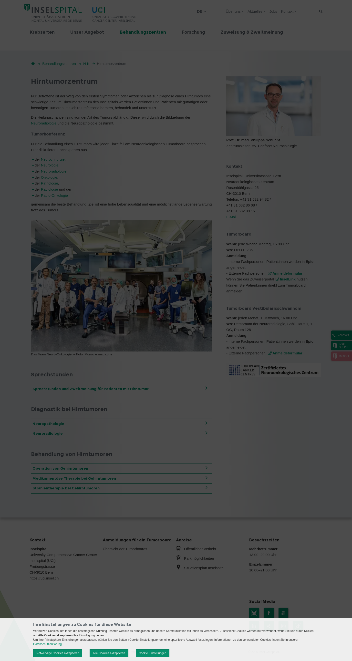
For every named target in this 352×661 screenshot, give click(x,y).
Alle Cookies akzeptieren (109, 653)
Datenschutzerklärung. (47, 644)
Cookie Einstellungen (152, 653)
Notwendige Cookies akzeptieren (57, 653)
